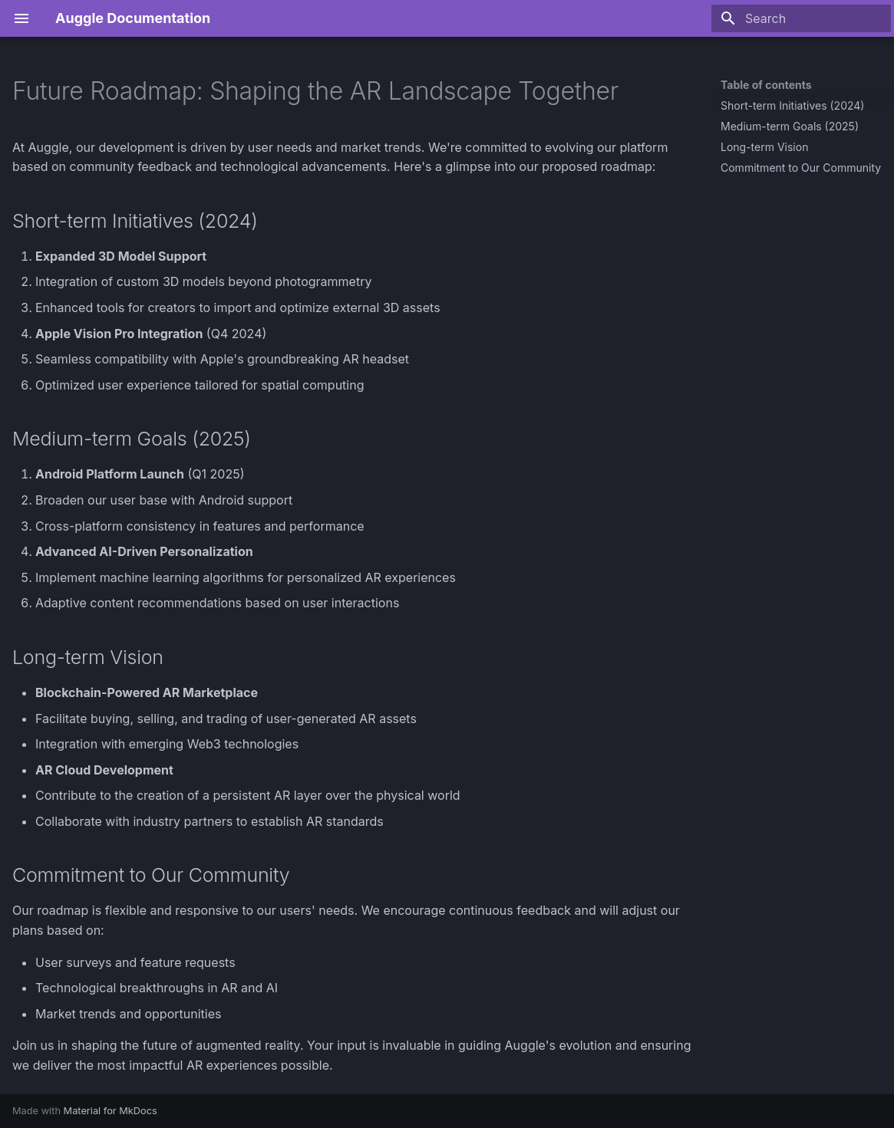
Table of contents (766, 84)
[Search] (801, 18)
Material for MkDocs (110, 1110)
